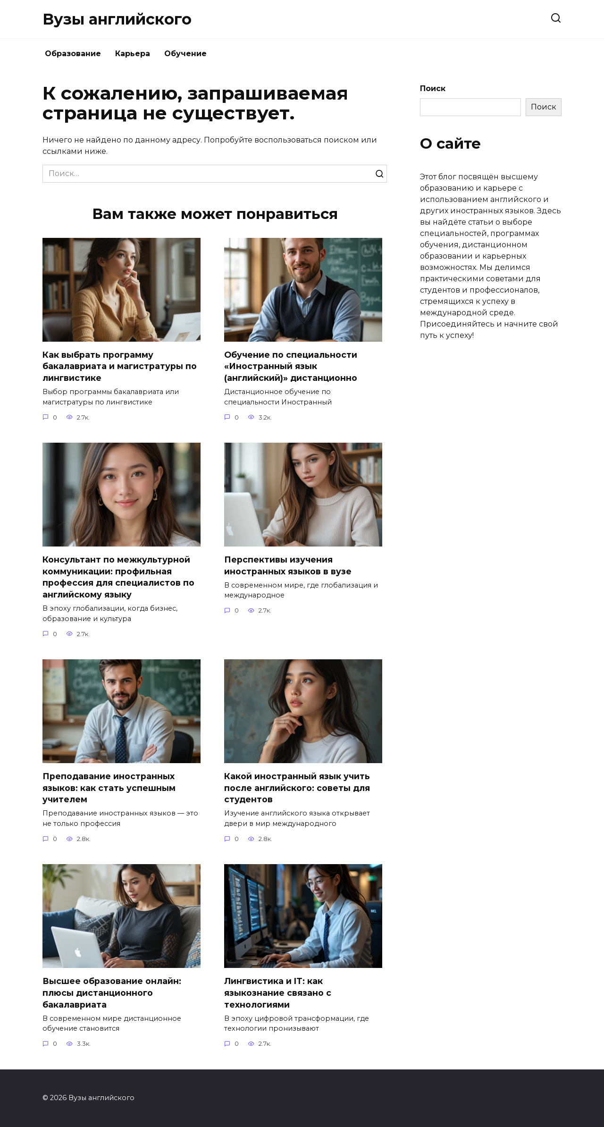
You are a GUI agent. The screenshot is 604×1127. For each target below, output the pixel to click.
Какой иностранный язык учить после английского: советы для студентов (297, 788)
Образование (73, 53)
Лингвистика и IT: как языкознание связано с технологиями (277, 992)
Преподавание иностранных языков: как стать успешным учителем (109, 788)
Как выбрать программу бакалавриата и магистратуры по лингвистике (119, 366)
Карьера (132, 53)
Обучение (185, 53)
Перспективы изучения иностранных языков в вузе (288, 565)
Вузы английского (117, 19)
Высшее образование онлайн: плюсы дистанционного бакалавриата (111, 992)
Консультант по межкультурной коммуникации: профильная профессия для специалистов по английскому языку (118, 577)
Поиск (432, 88)
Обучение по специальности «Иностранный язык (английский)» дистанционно (290, 366)
